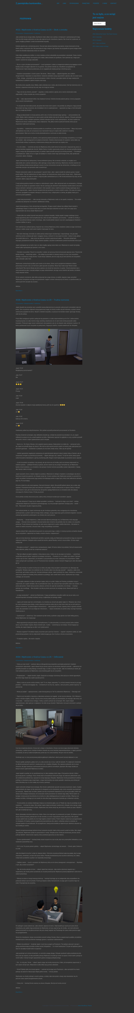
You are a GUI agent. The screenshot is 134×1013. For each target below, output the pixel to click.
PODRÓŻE (98, 3)
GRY (62, 3)
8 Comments (20, 33)
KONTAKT (114, 3)
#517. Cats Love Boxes (100, 45)
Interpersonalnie (30, 33)
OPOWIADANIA (77, 3)
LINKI (68, 3)
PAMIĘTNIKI (88, 3)
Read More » (19, 291)
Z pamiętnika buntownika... (29, 3)
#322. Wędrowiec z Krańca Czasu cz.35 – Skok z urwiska (44, 29)
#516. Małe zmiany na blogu (101, 48)
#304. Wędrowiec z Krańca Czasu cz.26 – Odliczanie (41, 657)
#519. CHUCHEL (98, 39)
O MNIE (105, 3)
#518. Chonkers (97, 42)
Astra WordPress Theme (85, 1005)
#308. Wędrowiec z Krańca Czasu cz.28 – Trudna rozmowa (45, 300)
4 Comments (20, 303)
